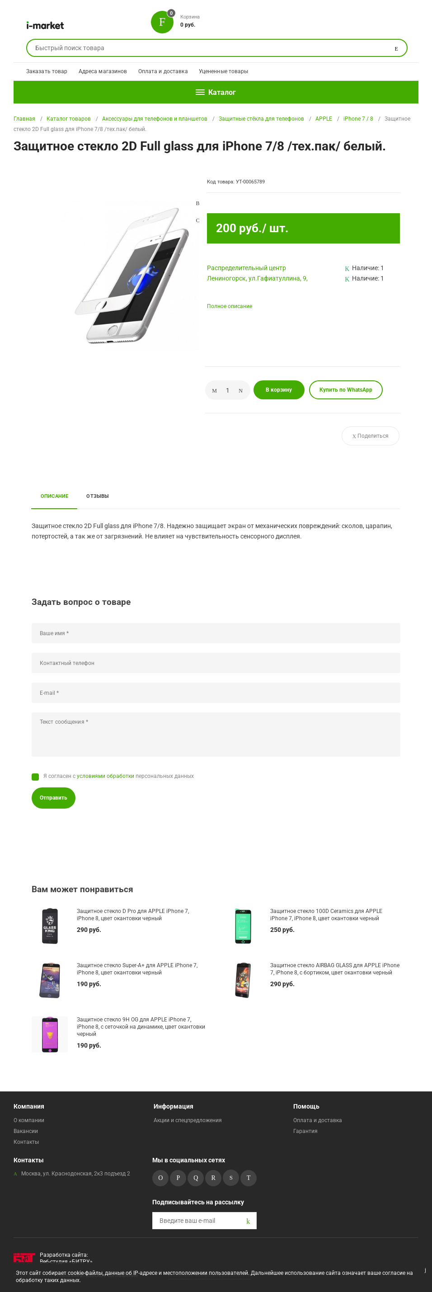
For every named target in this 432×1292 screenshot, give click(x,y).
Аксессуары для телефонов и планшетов (154, 119)
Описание (55, 496)
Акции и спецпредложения (188, 1120)
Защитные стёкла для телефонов (261, 119)
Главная (24, 119)
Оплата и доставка (163, 71)
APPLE (323, 119)
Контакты (26, 1142)
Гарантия (305, 1131)
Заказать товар (47, 71)
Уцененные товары (224, 71)
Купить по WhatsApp (345, 390)
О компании (29, 1120)
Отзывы (97, 496)
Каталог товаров (69, 119)
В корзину (279, 390)
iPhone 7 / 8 (358, 119)
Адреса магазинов (103, 71)
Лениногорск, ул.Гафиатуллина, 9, (257, 278)
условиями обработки (105, 776)
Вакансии (26, 1131)
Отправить (53, 798)
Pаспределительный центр (246, 268)
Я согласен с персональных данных (118, 776)
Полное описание (229, 306)
